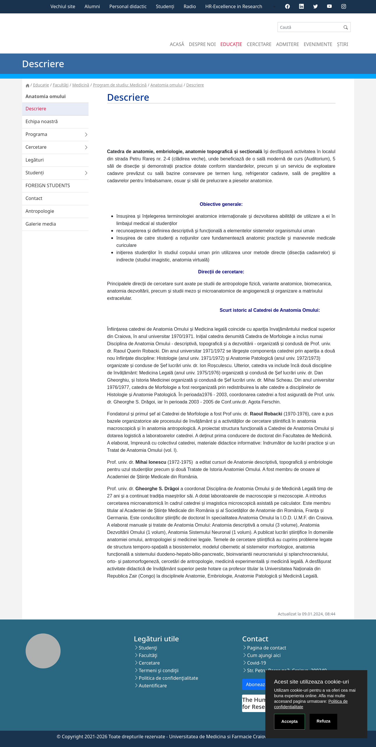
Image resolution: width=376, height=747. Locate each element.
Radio (189, 6)
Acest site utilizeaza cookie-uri (311, 681)
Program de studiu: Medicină (119, 85)
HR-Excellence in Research (233, 6)
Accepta (289, 721)
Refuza (323, 721)
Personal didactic (127, 6)
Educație (231, 44)
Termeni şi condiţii (159, 670)
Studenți (165, 6)
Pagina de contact (266, 648)
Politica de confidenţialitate (168, 678)
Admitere (287, 44)
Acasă (177, 44)
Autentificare (153, 685)
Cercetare (259, 44)
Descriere (195, 85)
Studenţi (148, 648)
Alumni (92, 6)
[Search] (309, 27)
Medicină (80, 85)
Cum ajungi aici (263, 655)
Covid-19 (256, 663)
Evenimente (318, 44)
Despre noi (202, 44)
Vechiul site (62, 6)
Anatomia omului (167, 85)
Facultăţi (60, 85)
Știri (342, 44)
